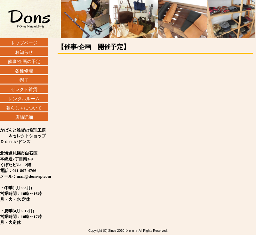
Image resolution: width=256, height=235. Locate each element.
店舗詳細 (24, 117)
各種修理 (24, 71)
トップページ (24, 43)
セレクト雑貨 (24, 89)
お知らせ (24, 52)
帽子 (24, 80)
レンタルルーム (24, 98)
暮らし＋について (24, 108)
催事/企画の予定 (24, 61)
